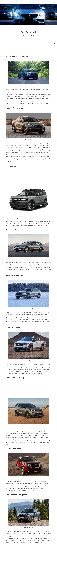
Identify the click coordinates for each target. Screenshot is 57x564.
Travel (21, 1)
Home (11, 1)
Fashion (16, 1)
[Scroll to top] (54, 40)
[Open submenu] (47, 2)
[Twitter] (54, 43)
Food (30, 1)
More (42, 1)
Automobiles (25, 35)
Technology (35, 1)
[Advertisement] (28, 47)
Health (25, 1)
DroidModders (4, 1)
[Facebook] (54, 47)
